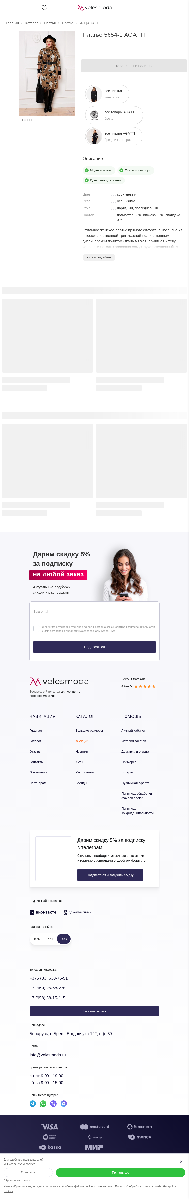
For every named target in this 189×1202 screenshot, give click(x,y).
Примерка (128, 762)
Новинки (82, 751)
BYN (37, 939)
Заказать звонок (94, 1011)
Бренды (81, 783)
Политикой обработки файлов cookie (138, 1186)
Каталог (35, 741)
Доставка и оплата (135, 751)
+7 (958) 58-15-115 (47, 998)
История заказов (133, 741)
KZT (50, 939)
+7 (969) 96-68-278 (47, 988)
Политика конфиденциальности (137, 811)
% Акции (82, 741)
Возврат (127, 772)
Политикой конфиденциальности (134, 626)
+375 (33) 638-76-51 (49, 978)
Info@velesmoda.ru (48, 1055)
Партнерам (38, 783)
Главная (36, 730)
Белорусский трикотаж (45, 691)
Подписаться (94, 647)
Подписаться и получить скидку (110, 875)
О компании (38, 772)
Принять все (120, 1172)
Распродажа (85, 772)
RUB (64, 939)
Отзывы (35, 751)
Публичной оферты (81, 626)
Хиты (79, 762)
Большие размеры (89, 730)
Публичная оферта (135, 783)
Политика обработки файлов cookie (136, 796)
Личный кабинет (133, 730)
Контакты (36, 762)
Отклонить (28, 1172)
